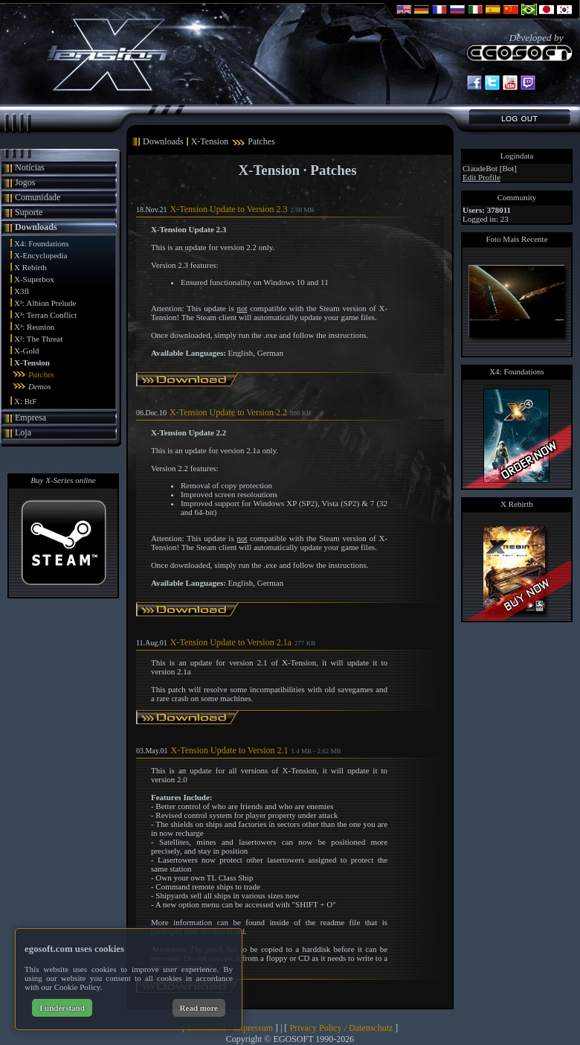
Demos (39, 386)
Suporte (28, 212)
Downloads (36, 227)
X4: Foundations (41, 243)
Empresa (30, 417)
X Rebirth (30, 267)
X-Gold (26, 350)
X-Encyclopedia (40, 255)
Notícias (30, 167)
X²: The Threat (38, 338)
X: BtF (25, 401)
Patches (41, 374)
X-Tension (32, 362)
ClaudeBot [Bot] (490, 168)
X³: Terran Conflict (45, 314)
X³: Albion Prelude (45, 302)
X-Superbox (34, 279)
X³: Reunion (34, 326)
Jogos (25, 182)
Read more (199, 1007)
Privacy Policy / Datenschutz (341, 1028)
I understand (62, 1007)
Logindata (517, 155)
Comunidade (37, 197)
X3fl (21, 291)
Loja (23, 432)
